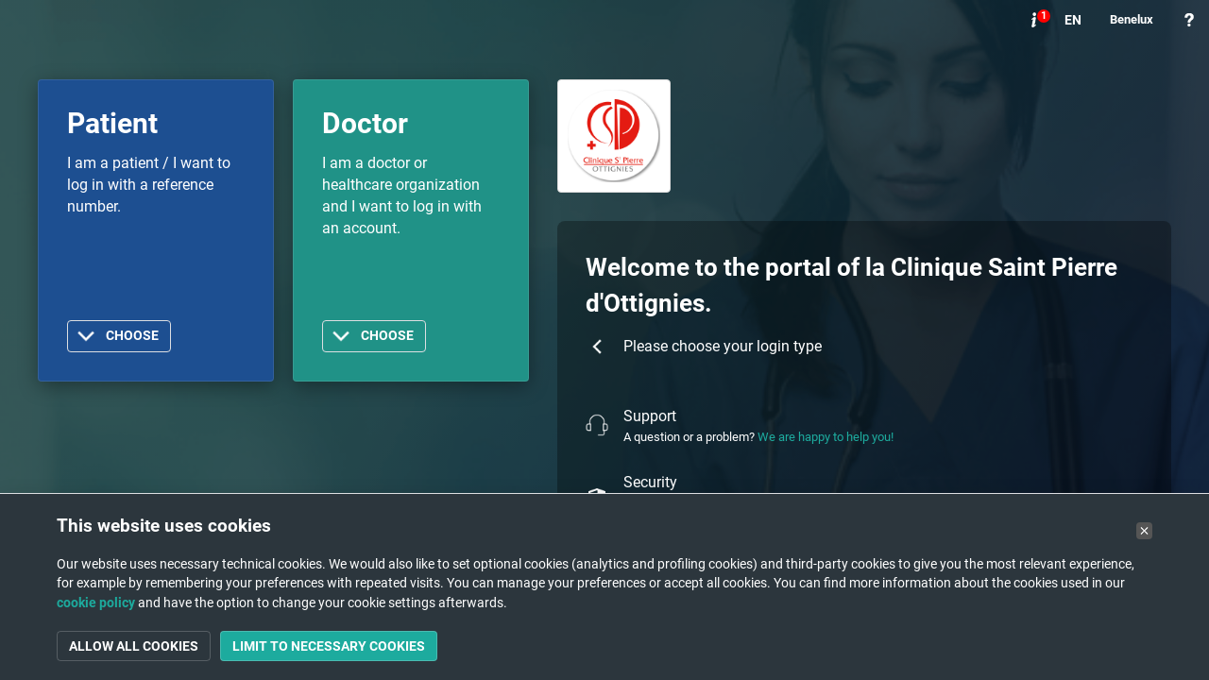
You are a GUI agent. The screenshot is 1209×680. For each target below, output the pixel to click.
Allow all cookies (133, 646)
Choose (132, 336)
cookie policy (96, 602)
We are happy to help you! (826, 437)
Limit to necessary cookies (328, 646)
